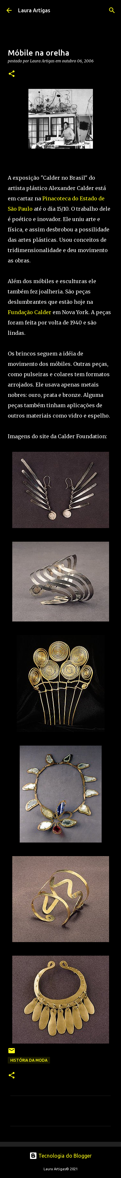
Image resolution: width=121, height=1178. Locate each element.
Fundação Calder (29, 312)
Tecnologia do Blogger (60, 1156)
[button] (11, 74)
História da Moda (28, 1060)
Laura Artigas (34, 10)
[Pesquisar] (112, 10)
